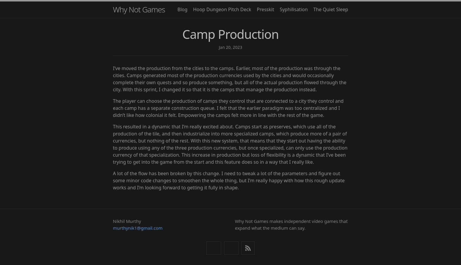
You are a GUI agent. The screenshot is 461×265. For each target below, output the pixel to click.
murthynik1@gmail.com (138, 228)
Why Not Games (139, 9)
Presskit (265, 9)
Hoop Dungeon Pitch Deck (222, 9)
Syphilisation (294, 9)
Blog (183, 9)
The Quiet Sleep (330, 9)
